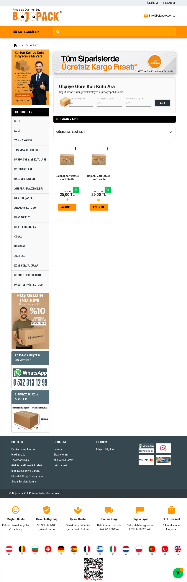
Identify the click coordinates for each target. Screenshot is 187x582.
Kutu (17, 121)
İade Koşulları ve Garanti (25, 470)
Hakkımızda (18, 454)
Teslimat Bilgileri (21, 460)
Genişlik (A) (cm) (105, 98)
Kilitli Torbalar (25, 227)
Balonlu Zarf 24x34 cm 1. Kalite (67, 177)
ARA (162, 103)
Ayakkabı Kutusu (25, 207)
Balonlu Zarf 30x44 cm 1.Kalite (98, 177)
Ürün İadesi (60, 465)
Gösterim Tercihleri (70, 132)
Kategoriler (28, 32)
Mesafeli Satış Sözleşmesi (27, 476)
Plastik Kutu (23, 217)
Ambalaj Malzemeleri (28, 188)
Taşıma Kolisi (23, 140)
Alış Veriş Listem (63, 460)
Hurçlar (20, 246)
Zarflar (19, 256)
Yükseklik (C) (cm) (135, 98)
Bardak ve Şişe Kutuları (30, 159)
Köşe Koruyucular (26, 265)
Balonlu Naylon (24, 179)
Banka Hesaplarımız (23, 449)
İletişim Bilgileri (105, 449)
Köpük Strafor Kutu (27, 275)
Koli (17, 130)
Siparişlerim (60, 454)
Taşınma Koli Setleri (28, 150)
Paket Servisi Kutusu (28, 284)
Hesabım (169, 2)
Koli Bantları (23, 169)
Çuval (18, 236)
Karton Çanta (23, 198)
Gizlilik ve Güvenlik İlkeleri (26, 465)
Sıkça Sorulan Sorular (24, 481)
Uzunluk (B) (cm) (77, 98)
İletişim (152, 2)
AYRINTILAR (67, 208)
